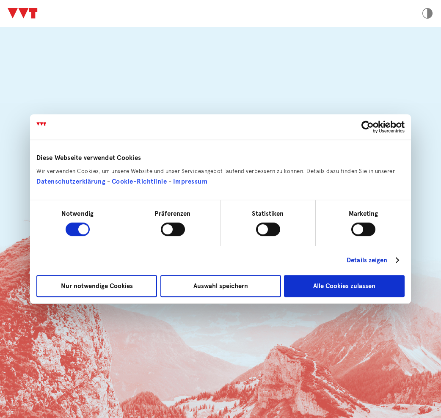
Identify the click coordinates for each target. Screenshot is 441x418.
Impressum (190, 181)
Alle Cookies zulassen (344, 286)
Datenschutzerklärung (70, 181)
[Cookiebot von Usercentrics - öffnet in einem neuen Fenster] (368, 127)
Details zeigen (367, 260)
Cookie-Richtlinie (139, 181)
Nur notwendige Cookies (97, 286)
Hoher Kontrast (427, 13)
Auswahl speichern (220, 286)
